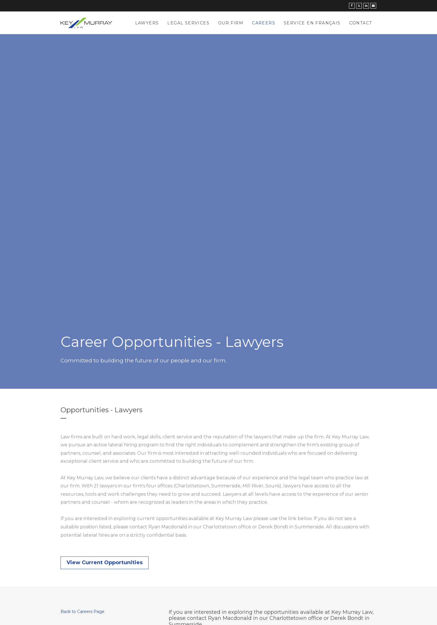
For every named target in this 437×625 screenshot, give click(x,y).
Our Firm (230, 23)
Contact (360, 23)
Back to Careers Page (82, 611)
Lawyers (147, 23)
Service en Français (312, 23)
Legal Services (188, 23)
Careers (263, 23)
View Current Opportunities (105, 562)
